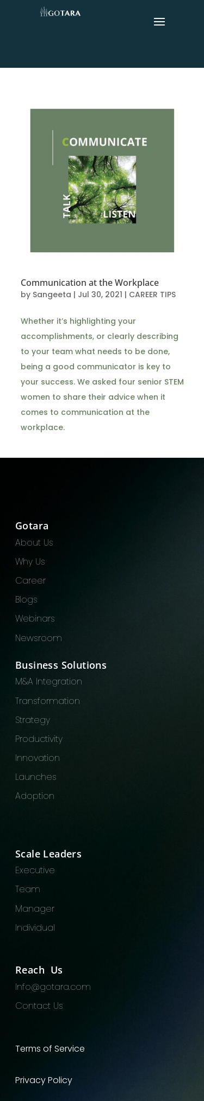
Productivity (39, 739)
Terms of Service (50, 1048)
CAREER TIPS (152, 294)
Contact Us (39, 1006)
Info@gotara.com (53, 987)
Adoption (34, 796)
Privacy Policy (43, 1080)
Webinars (35, 618)
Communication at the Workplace (90, 283)
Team (27, 889)
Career (30, 580)
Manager (34, 908)
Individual (35, 927)
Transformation (47, 701)
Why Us (30, 561)
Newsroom (38, 638)
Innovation (37, 758)
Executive (35, 870)
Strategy (32, 720)
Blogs (26, 599)
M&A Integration (48, 681)
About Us (34, 542)
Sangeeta (52, 294)
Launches (36, 777)
